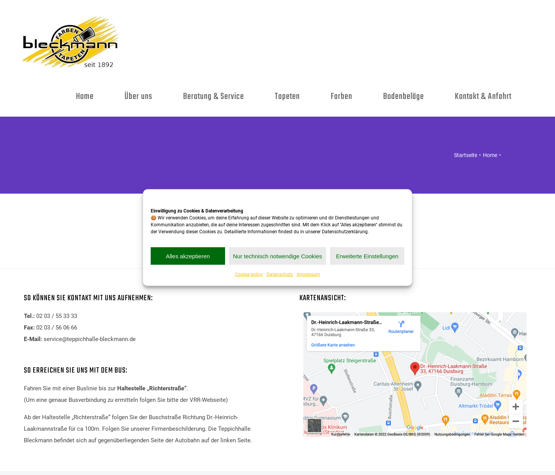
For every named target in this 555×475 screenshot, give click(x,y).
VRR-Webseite (208, 399)
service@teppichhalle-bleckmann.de (90, 339)
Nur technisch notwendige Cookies (277, 256)
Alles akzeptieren (188, 256)
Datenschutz (280, 274)
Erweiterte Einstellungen (367, 256)
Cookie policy (249, 274)
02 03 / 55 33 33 (56, 316)
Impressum (308, 274)
